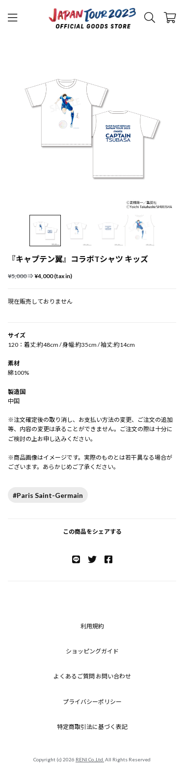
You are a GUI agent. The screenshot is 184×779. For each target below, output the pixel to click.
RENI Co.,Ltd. (90, 759)
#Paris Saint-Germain (48, 495)
